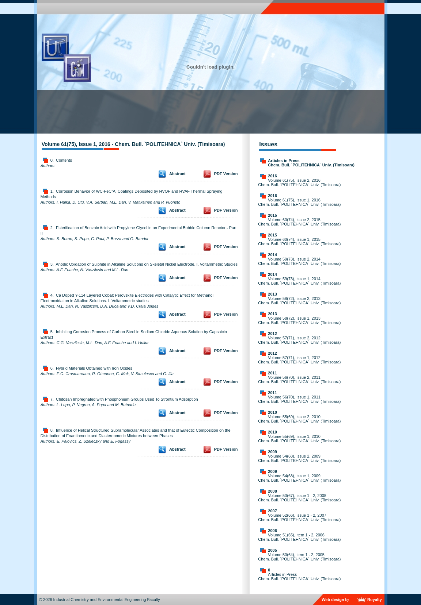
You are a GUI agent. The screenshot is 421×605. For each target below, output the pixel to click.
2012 (272, 333)
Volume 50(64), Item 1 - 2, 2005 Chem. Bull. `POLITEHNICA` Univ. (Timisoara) (299, 556)
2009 (272, 452)
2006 (272, 530)
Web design (333, 599)
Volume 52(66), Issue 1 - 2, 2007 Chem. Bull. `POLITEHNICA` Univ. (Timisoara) (299, 517)
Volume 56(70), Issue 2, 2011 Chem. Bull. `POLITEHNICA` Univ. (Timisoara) (299, 379)
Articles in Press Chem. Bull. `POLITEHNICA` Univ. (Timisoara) (311, 162)
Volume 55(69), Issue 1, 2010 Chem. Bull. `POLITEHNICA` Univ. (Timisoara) (299, 438)
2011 (272, 373)
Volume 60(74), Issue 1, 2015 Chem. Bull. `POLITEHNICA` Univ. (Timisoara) (299, 241)
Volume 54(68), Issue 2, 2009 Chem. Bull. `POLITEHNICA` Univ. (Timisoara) (299, 458)
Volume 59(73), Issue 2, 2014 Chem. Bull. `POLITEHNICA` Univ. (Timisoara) (299, 261)
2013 (272, 294)
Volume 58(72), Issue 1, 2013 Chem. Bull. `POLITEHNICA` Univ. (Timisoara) (299, 320)
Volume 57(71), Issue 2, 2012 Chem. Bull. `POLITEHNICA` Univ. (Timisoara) (299, 340)
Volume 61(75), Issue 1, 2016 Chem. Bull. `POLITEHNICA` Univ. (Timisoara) (299, 202)
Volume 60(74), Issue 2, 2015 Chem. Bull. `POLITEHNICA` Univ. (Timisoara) (299, 221)
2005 (272, 550)
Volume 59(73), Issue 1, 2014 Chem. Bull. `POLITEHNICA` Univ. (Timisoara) (299, 281)
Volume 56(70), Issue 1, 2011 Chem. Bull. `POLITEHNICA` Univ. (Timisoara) (299, 399)
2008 (272, 491)
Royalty (374, 599)
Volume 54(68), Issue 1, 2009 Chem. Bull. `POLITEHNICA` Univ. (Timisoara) (299, 478)
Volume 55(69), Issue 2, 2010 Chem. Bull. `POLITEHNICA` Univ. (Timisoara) (299, 419)
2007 (272, 511)
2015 (272, 215)
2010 (272, 412)
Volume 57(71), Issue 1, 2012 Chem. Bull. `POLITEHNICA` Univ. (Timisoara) (299, 359)
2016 (272, 176)
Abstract (177, 174)
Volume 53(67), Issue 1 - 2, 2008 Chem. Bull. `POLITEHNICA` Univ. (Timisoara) (299, 497)
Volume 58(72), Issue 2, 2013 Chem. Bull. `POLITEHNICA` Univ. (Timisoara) (299, 300)
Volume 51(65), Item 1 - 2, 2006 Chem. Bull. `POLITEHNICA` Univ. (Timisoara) (299, 537)
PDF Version (226, 174)
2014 (272, 255)
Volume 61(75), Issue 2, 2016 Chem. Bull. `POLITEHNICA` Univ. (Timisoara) (299, 182)
